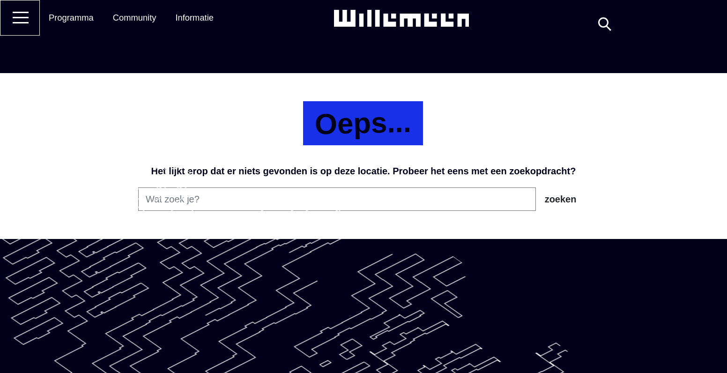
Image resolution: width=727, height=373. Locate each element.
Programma (71, 17)
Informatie (194, 17)
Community (134, 17)
